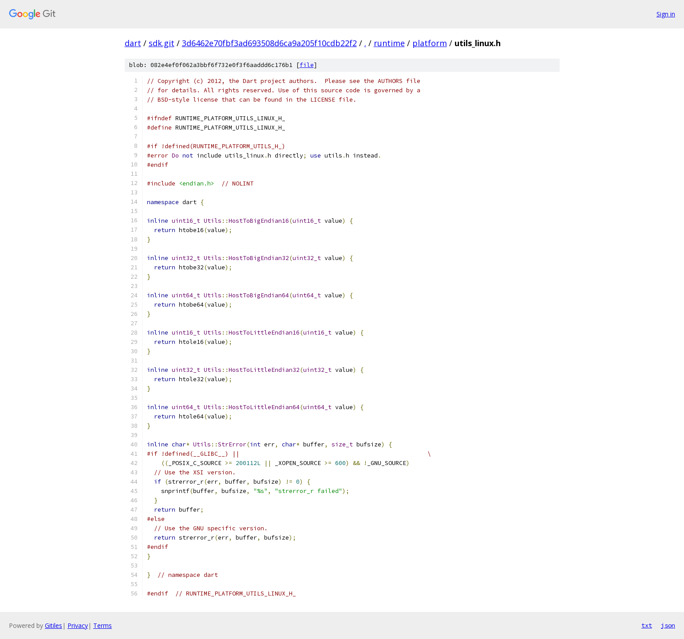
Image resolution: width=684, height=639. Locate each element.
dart (133, 43)
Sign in (665, 14)
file (307, 65)
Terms (102, 625)
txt (646, 625)
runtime (389, 43)
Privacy (77, 625)
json (668, 625)
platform (429, 43)
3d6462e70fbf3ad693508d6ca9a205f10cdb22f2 (269, 43)
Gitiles (53, 625)
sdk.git (161, 43)
